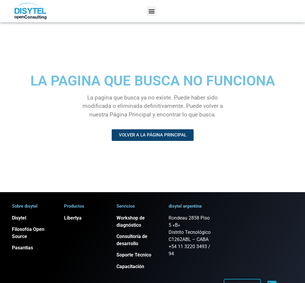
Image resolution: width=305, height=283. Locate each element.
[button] (151, 11)
